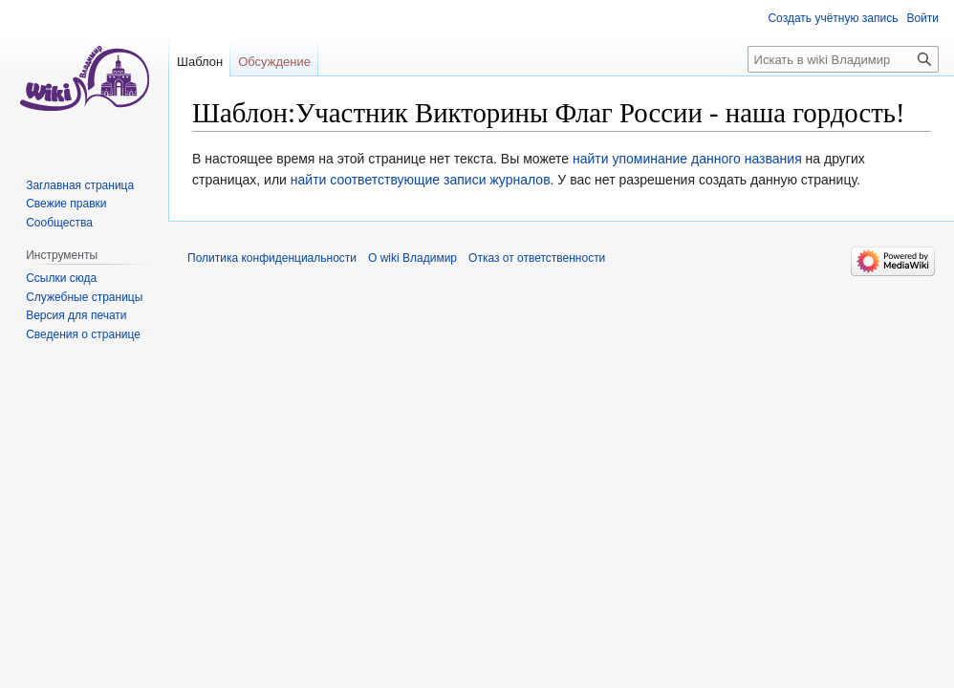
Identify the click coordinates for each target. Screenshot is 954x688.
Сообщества (59, 222)
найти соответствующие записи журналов (421, 179)
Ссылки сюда (61, 278)
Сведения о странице (83, 334)
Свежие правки (66, 203)
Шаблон (200, 61)
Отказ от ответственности (536, 258)
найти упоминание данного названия (687, 158)
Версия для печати (76, 315)
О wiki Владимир (412, 258)
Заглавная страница (80, 185)
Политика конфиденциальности (272, 258)
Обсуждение (274, 61)
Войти (922, 18)
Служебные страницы (84, 297)
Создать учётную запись (833, 18)
